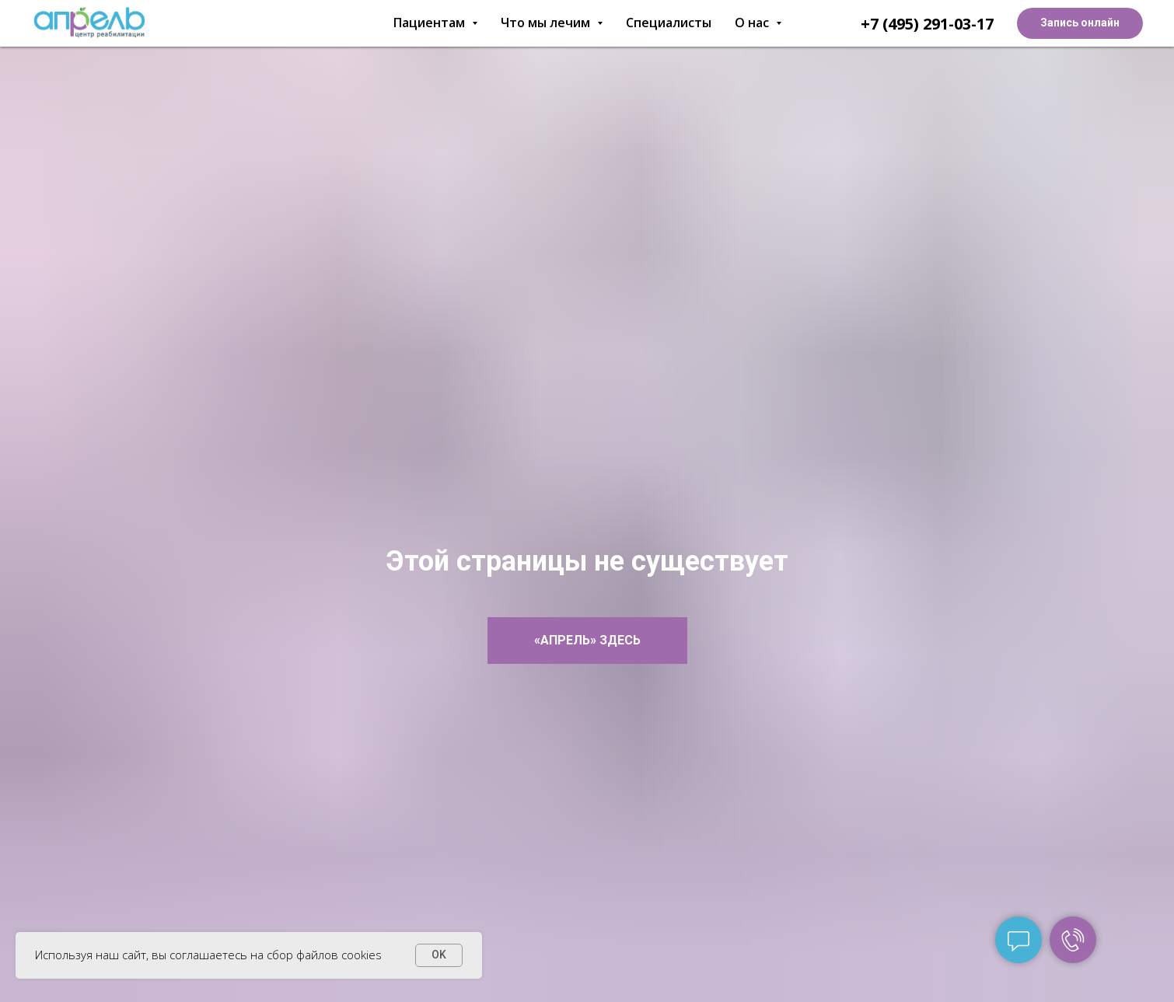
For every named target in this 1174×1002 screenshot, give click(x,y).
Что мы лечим (552, 22)
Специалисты (668, 22)
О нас (758, 22)
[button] (1080, 23)
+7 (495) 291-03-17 (927, 23)
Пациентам (435, 22)
